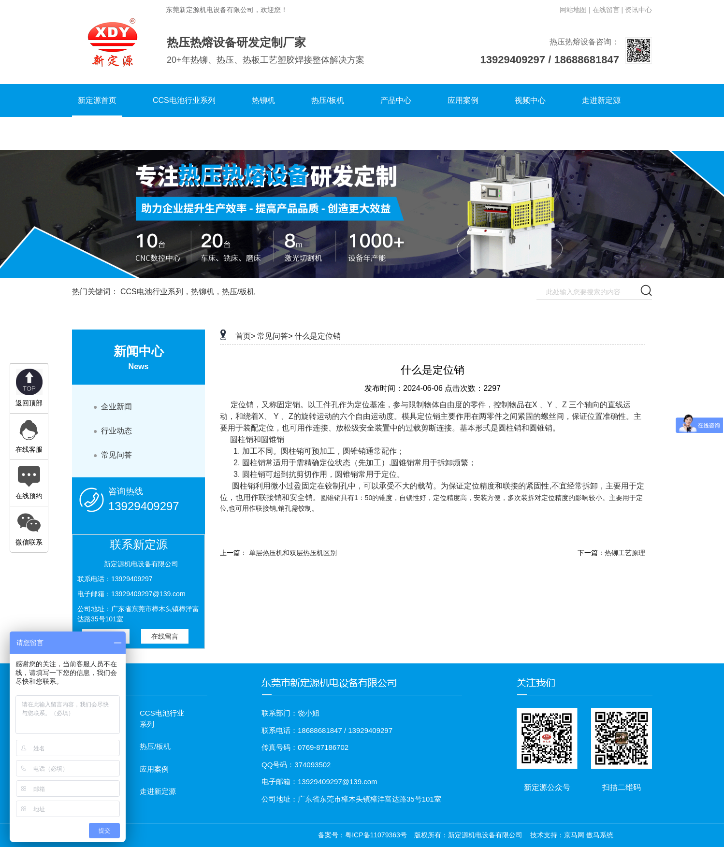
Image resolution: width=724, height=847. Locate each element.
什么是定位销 (317, 336)
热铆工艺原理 (625, 553)
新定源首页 (97, 100)
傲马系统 (599, 835)
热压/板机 (327, 100)
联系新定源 (97, 133)
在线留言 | (608, 10)
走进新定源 (601, 100)
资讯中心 (638, 10)
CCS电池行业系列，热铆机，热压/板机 (187, 291)
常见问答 (112, 455)
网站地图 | (575, 10)
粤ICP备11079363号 (376, 835)
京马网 (574, 835)
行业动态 (112, 431)
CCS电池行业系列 (184, 100)
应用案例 (463, 100)
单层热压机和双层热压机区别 (293, 553)
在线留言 (164, 636)
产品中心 (395, 100)
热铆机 (263, 100)
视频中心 (530, 100)
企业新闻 (112, 406)
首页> (245, 336)
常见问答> (274, 336)
